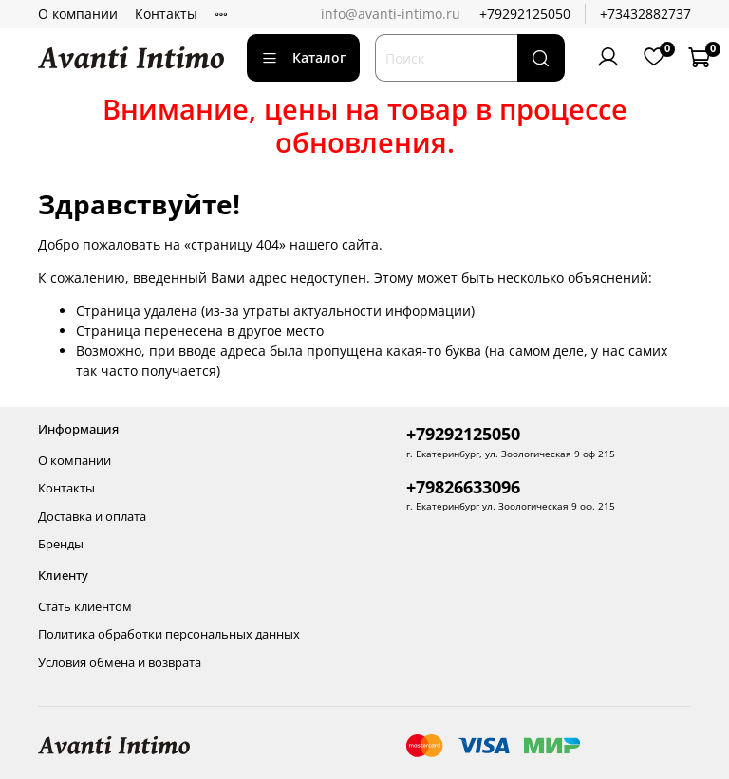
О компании (78, 14)
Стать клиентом (85, 607)
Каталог (303, 57)
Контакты (166, 14)
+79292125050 (524, 14)
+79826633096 (463, 486)
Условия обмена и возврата (119, 663)
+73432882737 (645, 14)
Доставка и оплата (92, 517)
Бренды (61, 544)
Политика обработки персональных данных (169, 634)
